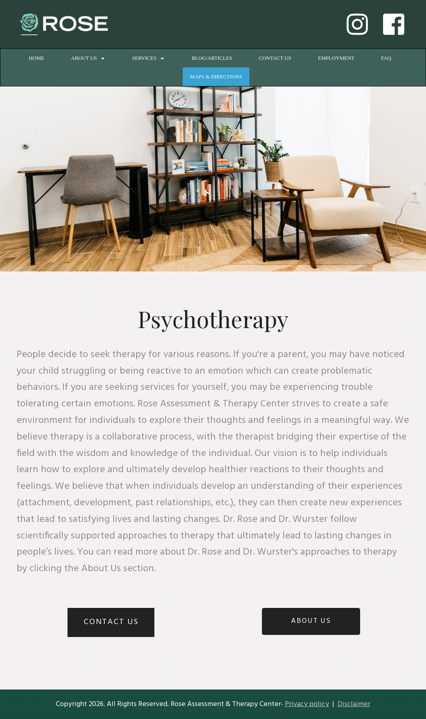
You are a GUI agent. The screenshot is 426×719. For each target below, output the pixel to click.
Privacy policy (307, 704)
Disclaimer (353, 704)
